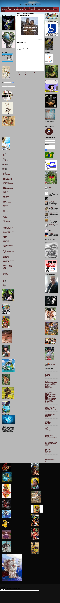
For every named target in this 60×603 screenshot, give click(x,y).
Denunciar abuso (4, 50)
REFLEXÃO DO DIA (6, 264)
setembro (4, 164)
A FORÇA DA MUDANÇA (6, 222)
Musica (21, 9)
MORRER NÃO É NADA (6, 244)
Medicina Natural (16, 9)
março (4, 172)
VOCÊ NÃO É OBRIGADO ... (7, 204)
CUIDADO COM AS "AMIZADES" (7, 265)
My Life (46, 428)
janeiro (4, 278)
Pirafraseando (47, 438)
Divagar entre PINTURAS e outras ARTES (51, 398)
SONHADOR (5, 249)
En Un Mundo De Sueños (48, 405)
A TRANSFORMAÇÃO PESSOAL (7, 178)
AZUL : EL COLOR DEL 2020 (7, 195)
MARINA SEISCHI (47, 423)
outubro (4, 163)
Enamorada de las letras (48, 406)
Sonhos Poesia (47, 455)
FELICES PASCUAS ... (52, 233)
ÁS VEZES (4, 201)
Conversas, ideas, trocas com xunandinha (51, 391)
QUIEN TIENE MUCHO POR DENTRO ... (8, 186)
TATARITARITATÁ (47, 458)
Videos (48, 9)
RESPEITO (4, 187)
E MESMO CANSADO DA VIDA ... (8, 235)
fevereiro (4, 173)
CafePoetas (46, 381)
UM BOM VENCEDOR (6, 256)
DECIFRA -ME (5, 236)
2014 (3, 286)
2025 (3, 153)
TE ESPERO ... (51, 213)
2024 (3, 154)
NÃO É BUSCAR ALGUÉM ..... (7, 228)
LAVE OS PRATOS (5, 217)
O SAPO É (4, 246)
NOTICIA (4, 250)
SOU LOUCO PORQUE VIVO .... (7, 226)
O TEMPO (4, 277)
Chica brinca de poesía (48, 387)
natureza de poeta (51, 363)
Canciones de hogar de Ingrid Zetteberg (51, 382)
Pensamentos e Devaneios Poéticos (50, 434)
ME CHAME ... (5, 177)
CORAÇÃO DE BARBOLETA (49, 392)
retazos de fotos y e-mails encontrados (50, 448)
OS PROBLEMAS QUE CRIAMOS (7, 179)
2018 (3, 281)
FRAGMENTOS (47, 413)
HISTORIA (4, 192)
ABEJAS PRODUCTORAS (6, 174)
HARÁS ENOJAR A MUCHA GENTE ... (8, 215)
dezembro (4, 160)
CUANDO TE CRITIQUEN (6, 221)
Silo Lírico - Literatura (48, 451)
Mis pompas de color (48, 427)
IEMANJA (4, 268)
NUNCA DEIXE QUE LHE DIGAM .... (8, 242)
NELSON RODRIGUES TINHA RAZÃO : (8, 260)
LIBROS (10, 9)
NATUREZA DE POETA (30, 4)
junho (4, 168)
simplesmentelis (47, 452)
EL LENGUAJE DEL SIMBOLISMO (8, 245)
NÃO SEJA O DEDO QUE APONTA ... (8, 231)
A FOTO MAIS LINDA (6, 196)
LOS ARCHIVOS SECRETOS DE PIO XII (8, 193)
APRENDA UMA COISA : (6, 182)
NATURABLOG (47, 429)
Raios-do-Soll (47, 444)
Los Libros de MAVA (48, 422)
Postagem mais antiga (38, 72)
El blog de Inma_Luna (48, 402)
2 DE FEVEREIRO (5, 274)
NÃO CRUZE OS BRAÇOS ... (7, 253)
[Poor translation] (3, 589)
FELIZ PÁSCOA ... (51, 207)
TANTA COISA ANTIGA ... (52, 201)
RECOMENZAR (47, 445)
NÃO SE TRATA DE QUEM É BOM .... (8, 233)
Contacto (3, 11)
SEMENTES (46, 450)
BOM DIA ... (50, 187)
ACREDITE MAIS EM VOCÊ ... (7, 255)
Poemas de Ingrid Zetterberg (49, 441)
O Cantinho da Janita (48, 430)
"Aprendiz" (46, 369)
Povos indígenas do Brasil (28, 9)
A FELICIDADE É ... (6, 211)
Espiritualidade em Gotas (48, 408)
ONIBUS (4, 220)
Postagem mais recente (21, 72)
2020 (3, 159)
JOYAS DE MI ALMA (48, 416)
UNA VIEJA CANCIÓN (6, 191)
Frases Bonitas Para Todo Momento (50, 414)
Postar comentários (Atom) (23, 74)
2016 (3, 284)
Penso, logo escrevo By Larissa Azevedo (51, 437)
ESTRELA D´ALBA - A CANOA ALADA (50, 409)
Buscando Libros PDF (48, 380)
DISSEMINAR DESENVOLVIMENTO (8, 188)
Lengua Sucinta (47, 420)
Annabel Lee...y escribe (48, 373)
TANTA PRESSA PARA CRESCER (8, 183)
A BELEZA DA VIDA (6, 241)
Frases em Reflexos (48, 415)
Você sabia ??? (53, 9)
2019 (3, 280)
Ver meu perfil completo (51, 364)
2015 (3, 285)
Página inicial (30, 72)
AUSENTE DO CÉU (47, 374)
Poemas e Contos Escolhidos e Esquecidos (51, 442)
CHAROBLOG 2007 (47, 386)
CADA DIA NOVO (5, 200)
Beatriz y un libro (47, 375)
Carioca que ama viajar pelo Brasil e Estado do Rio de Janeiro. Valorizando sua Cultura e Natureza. (51, 384)
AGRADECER (5, 273)
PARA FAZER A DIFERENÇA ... (7, 232)
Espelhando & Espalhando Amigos (50, 407)
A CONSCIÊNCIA (5, 205)
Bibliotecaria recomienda (48, 376)
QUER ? (4, 206)
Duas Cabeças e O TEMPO (49, 401)
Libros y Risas (47, 421)
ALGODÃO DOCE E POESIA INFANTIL (50, 372)
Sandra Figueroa (47, 449)
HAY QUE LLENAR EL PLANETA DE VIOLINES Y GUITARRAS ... (8, 213)
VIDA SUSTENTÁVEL (41, 9)
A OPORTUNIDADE (6, 257)
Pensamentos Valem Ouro (49, 435)
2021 (3, 158)
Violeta (46, 461)
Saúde (35, 9)
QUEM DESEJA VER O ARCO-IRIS (8, 227)
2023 (3, 155)
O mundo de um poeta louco (49, 431)
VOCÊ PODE (5, 197)
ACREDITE (4, 210)
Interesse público (4, 9)
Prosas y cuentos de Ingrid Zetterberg (50, 443)
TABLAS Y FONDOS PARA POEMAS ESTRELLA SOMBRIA (50, 456)
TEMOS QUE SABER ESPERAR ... (8, 202)
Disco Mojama (47, 393)
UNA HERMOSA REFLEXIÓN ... (53, 224)
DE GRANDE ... (51, 219)
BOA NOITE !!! (5, 216)
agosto (4, 165)
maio (4, 169)
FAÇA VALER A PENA (6, 261)
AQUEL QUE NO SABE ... (6, 262)
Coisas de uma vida (48, 388)
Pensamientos (47, 436)
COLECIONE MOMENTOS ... (7, 240)
